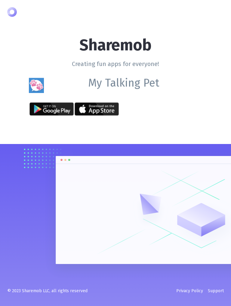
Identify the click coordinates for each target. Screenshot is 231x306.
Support (216, 290)
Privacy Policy (189, 290)
